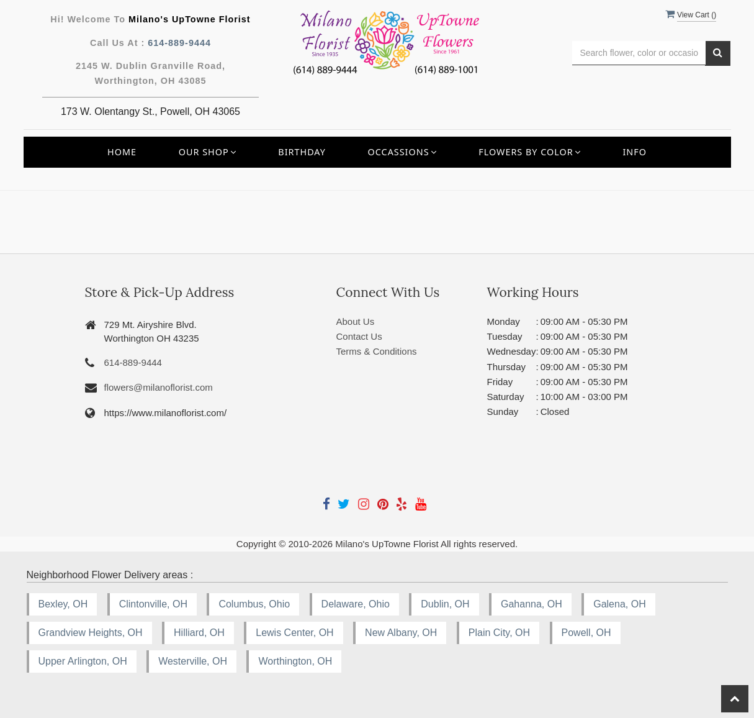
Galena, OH (619, 604)
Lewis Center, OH (294, 632)
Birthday (302, 152)
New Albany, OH (401, 632)
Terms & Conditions (376, 351)
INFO (634, 152)
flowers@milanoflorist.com (158, 387)
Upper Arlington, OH (82, 661)
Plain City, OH (499, 632)
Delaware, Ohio (355, 604)
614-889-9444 (179, 43)
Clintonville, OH (153, 604)
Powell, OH (586, 632)
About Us (355, 321)
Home (122, 152)
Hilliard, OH (199, 632)
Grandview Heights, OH (90, 632)
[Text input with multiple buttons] (639, 53)
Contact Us (359, 336)
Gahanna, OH (531, 604)
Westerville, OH (192, 661)
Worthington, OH (295, 661)
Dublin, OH (445, 604)
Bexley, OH (63, 604)
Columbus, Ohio (254, 604)
